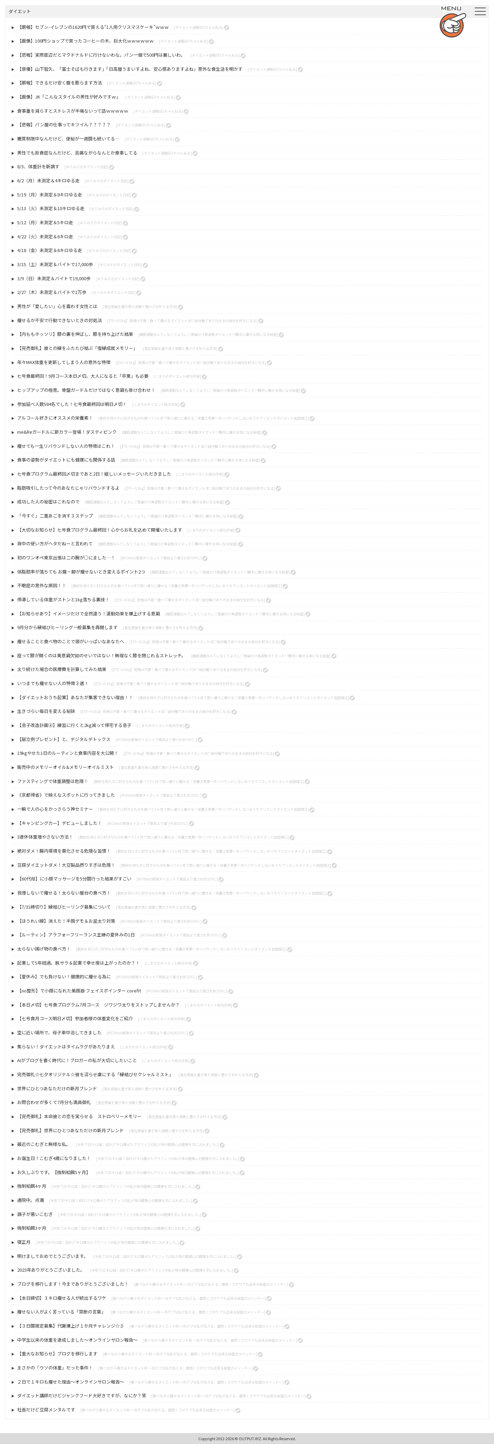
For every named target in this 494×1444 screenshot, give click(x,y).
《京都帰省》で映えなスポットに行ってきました (66, 795)
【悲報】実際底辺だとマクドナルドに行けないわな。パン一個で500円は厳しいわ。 (101, 55)
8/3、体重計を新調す (38, 166)
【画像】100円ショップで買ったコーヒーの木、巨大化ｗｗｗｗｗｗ (85, 40)
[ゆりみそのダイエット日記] (86, 166)
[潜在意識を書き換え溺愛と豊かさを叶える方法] (140, 306)
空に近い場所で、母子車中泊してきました (59, 1032)
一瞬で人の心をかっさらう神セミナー (55, 809)
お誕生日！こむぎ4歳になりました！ (54, 1158)
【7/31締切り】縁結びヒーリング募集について (64, 906)
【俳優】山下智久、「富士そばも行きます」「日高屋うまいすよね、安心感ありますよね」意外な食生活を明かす (130, 69)
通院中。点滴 (30, 1200)
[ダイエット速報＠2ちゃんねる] (198, 27)
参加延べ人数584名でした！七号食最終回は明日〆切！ (72, 404)
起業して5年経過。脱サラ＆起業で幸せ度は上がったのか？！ (78, 962)
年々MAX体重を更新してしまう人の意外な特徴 (63, 362)
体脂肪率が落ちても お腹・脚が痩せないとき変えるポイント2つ (81, 571)
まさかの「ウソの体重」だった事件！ (55, 1367)
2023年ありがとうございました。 (51, 1269)
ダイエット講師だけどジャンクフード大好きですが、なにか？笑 (81, 1395)
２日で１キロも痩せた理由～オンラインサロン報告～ (70, 1381)
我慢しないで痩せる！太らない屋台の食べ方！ (64, 892)
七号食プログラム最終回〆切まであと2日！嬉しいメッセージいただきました (94, 473)
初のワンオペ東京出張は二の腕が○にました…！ (66, 557)
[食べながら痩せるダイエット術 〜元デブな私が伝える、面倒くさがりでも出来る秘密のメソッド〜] (211, 1284)
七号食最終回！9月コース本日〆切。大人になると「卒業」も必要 (83, 376)
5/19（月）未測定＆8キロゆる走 (49, 194)
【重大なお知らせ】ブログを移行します (57, 1353)
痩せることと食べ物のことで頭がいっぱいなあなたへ (70, 641)
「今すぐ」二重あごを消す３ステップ (55, 515)
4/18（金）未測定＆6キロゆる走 (49, 250)
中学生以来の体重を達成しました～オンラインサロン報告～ (77, 1340)
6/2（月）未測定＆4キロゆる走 (48, 180)
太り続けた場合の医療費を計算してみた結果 (61, 669)
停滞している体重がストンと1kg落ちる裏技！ (63, 599)
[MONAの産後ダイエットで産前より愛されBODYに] (161, 557)
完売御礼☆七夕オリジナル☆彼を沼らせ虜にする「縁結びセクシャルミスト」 (95, 1074)
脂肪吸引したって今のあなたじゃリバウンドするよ (68, 488)
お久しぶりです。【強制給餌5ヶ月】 (54, 1172)
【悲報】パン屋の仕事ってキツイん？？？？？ (64, 124)
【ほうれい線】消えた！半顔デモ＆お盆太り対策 (66, 921)
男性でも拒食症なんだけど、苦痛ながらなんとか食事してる (77, 152)
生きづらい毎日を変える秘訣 (46, 711)
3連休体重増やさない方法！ (45, 836)
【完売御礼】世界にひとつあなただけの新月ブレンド (70, 1130)
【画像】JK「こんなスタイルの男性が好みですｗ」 (68, 96)
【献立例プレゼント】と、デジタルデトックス (63, 739)
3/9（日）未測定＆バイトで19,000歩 (54, 278)
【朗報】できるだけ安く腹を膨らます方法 (59, 82)
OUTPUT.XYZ (250, 1438)
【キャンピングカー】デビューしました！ (59, 823)
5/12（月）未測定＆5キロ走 (45, 222)
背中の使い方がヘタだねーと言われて (55, 543)
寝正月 (24, 1242)
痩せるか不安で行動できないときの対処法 (59, 320)
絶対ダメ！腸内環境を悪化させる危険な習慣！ (64, 851)
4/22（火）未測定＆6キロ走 (45, 236)
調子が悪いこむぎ (35, 1214)
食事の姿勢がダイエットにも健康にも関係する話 (66, 459)
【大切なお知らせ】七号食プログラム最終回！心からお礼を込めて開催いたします (99, 529)
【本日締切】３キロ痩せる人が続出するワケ (61, 1298)
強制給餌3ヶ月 (31, 1228)
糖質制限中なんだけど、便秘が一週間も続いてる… (68, 138)
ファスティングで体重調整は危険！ (52, 781)
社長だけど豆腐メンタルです (46, 1409)
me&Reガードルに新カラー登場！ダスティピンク (67, 432)
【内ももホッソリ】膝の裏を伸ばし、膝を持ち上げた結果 (75, 334)
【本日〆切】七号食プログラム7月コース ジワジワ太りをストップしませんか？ (98, 1004)
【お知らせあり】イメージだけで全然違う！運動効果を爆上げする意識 (88, 613)
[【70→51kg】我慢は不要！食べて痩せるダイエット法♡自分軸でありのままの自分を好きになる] (182, 320)
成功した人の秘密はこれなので (48, 501)
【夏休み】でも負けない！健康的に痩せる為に (64, 976)
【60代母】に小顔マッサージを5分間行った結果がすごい (74, 878)
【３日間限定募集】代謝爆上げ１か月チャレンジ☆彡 (70, 1325)
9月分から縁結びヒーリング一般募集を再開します (67, 627)
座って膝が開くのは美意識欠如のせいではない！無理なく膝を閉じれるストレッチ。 (101, 655)
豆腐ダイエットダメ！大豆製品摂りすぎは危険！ (66, 865)
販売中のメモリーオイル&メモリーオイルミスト (65, 767)
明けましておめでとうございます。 (52, 1256)
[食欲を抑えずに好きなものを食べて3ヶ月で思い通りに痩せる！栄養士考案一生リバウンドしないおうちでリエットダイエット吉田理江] (203, 418)
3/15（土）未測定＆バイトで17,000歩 (55, 264)
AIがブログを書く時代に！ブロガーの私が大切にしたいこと (77, 1060)
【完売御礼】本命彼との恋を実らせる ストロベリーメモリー (79, 1116)
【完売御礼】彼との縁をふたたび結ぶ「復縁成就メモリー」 (77, 348)
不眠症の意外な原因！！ (41, 585)
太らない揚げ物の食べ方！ (44, 948)
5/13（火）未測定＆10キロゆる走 (50, 208)
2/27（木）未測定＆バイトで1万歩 (51, 292)
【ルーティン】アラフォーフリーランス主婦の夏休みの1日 (76, 934)
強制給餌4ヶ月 (31, 1186)
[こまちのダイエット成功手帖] (177, 376)
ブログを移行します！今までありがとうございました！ (73, 1284)
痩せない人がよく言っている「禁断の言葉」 (61, 1311)
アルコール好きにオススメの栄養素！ (55, 417)
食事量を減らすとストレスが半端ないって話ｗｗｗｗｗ (72, 110)
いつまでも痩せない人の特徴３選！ (53, 683)
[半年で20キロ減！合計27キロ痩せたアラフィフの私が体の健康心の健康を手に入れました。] (147, 1144)
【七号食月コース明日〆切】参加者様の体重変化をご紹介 (75, 1018)
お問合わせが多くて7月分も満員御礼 (54, 1102)
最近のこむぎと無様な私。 (44, 1144)
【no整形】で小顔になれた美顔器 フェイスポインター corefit (79, 990)
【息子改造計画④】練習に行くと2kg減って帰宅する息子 (74, 725)
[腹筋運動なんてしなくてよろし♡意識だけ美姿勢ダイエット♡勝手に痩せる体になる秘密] (208, 334)
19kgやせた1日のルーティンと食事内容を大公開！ (67, 753)
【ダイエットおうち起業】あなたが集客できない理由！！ (75, 697)
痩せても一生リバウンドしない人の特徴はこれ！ (66, 446)
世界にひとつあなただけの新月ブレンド (57, 1088)
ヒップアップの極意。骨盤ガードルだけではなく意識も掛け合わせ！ (86, 390)
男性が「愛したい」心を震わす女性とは (57, 306)
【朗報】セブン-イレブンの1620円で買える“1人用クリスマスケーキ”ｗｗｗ (93, 27)
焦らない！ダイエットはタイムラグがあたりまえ (66, 1046)
